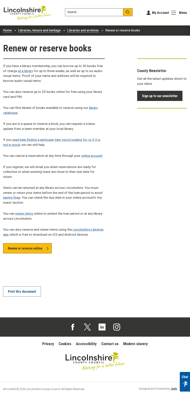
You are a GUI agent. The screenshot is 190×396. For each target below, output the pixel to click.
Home (7, 30)
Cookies (65, 343)
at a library (25, 71)
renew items (24, 213)
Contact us (110, 343)
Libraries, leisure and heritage (39, 30)
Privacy (48, 343)
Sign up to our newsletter (160, 96)
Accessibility (86, 343)
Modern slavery (135, 343)
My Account (160, 13)
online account (91, 156)
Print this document (22, 291)
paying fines (11, 197)
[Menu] (179, 12)
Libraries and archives (83, 30)
